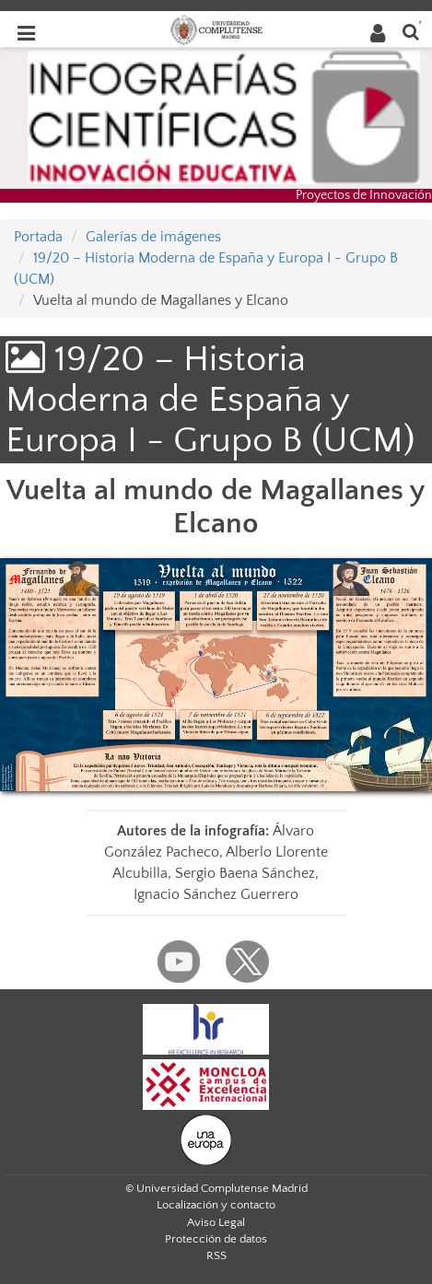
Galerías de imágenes (153, 236)
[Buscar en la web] (411, 30)
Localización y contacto (216, 1204)
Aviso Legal (216, 1222)
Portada (38, 236)
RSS (216, 1255)
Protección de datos (216, 1238)
